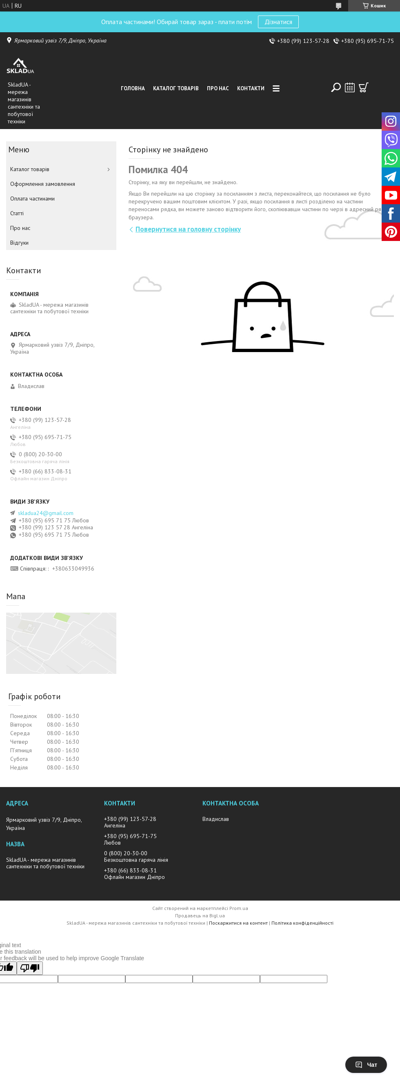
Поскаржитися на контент (238, 923)
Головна (133, 88)
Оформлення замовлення (42, 183)
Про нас (218, 88)
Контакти (250, 88)
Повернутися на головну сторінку (188, 229)
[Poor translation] (30, 968)
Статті (17, 213)
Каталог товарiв (176, 88)
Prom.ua (238, 908)
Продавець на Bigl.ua (200, 915)
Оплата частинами (32, 198)
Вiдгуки (19, 242)
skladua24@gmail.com (45, 513)
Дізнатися (278, 22)
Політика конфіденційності (302, 923)
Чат (366, 1064)
